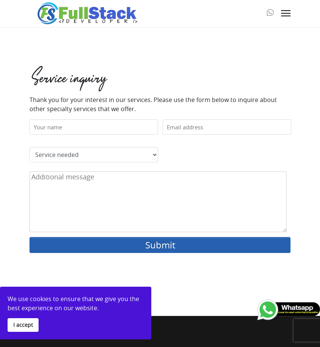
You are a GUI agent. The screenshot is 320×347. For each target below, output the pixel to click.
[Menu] (285, 13)
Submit (160, 245)
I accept (23, 324)
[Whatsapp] (270, 13)
